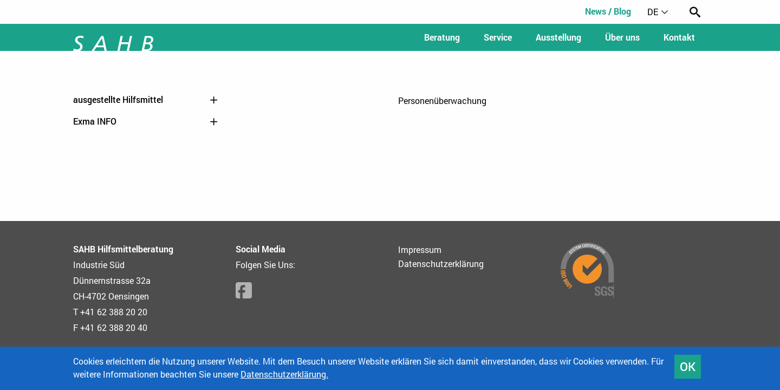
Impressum (419, 249)
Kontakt (679, 37)
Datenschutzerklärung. (284, 374)
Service (498, 37)
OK (688, 366)
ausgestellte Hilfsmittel (146, 99)
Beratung (442, 37)
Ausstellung (558, 37)
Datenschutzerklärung (441, 263)
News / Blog (608, 11)
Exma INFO (146, 121)
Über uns (622, 37)
